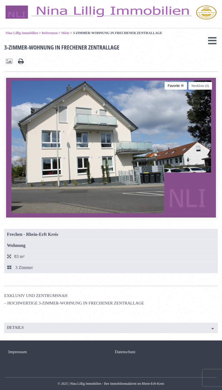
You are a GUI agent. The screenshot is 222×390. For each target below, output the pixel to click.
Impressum (17, 352)
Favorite (176, 86)
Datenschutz (125, 352)
